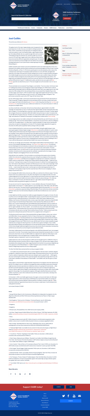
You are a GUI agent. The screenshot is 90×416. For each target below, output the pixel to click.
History (44, 395)
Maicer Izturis (37, 144)
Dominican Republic (67, 73)
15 (28, 244)
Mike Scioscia (34, 130)
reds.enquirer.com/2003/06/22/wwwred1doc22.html (21, 301)
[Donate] (58, 387)
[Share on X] (15, 374)
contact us (74, 67)
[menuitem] (59, 4)
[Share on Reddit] (24, 374)
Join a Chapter (67, 4)
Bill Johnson (24, 42)
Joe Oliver (53, 102)
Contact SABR (45, 407)
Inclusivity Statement (45, 405)
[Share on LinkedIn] (20, 374)
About (45, 393)
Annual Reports (45, 402)
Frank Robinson (17, 158)
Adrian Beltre (12, 189)
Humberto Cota (12, 103)
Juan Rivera (45, 144)
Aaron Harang (51, 116)
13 (49, 211)
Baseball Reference (66, 60)
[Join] (70, 387)
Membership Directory (76, 4)
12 (54, 201)
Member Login (59, 4)
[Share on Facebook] (11, 374)
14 (20, 217)
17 (53, 280)
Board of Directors (45, 400)
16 (19, 274)
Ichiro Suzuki (53, 187)
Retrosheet (64, 62)
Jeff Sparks (33, 102)
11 (23, 185)
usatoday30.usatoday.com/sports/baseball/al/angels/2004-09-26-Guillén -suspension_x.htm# (34, 314)
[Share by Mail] (30, 374)
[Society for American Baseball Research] (19, 5)
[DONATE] (70, 401)
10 (49, 178)
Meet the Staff (45, 398)
